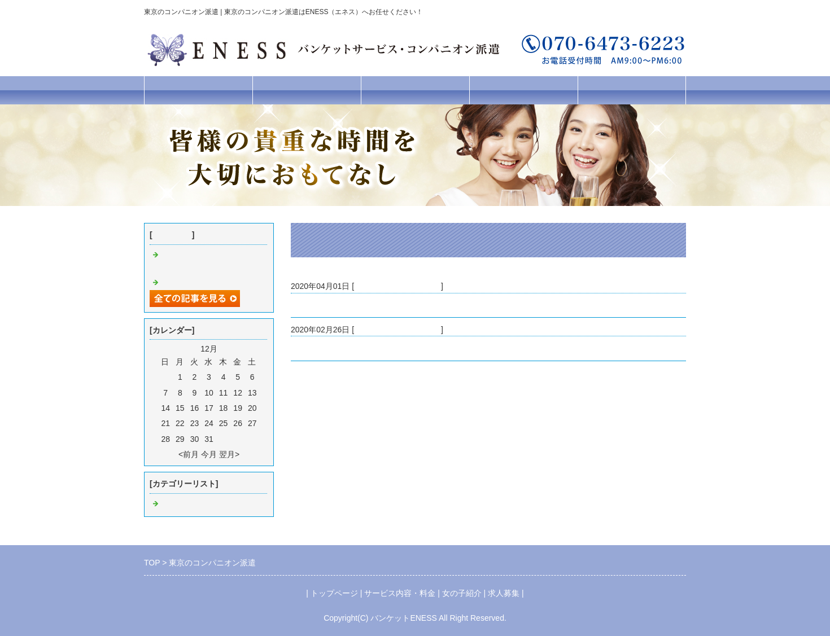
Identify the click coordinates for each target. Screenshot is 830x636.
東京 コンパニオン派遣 (397, 286)
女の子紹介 (415, 90)
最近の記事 (172, 234)
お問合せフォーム (631, 90)
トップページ (198, 90)
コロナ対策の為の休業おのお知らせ (354, 305)
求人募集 (523, 90)
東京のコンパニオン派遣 (334, 348)
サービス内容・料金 (307, 90)
